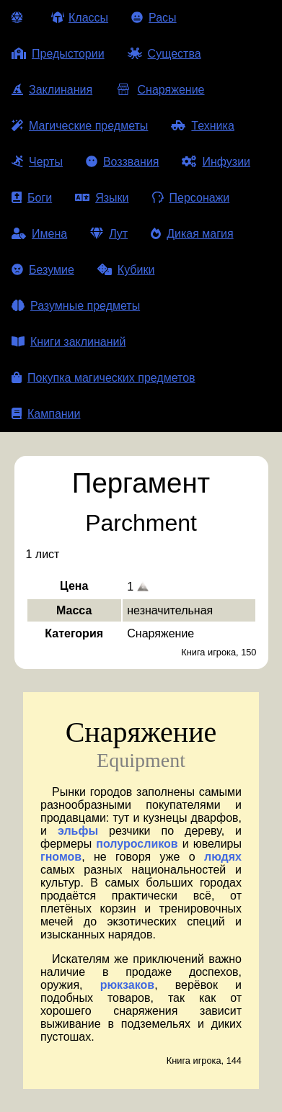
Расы (154, 18)
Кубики (126, 270)
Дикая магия (192, 234)
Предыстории (58, 54)
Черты (37, 162)
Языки (101, 198)
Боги (32, 198)
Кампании (46, 414)
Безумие (43, 270)
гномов (60, 857)
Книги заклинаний (68, 342)
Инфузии (216, 162)
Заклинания (52, 90)
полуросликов (136, 844)
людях (223, 857)
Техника (202, 126)
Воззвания (122, 162)
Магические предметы (80, 126)
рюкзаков (127, 985)
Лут (109, 234)
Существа (164, 54)
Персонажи (191, 198)
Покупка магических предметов (103, 378)
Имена (39, 234)
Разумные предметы (76, 306)
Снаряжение (159, 90)
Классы (79, 18)
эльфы (78, 831)
